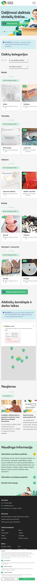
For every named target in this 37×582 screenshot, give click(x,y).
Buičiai (20, 530)
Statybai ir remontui (23, 538)
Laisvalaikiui (21, 535)
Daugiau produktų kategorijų (15, 292)
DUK (19, 546)
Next (12, 31)
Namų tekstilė (4, 533)
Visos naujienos (7, 395)
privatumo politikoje (5, 558)
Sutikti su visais (27, 578)
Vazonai (5, 235)
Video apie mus (12, 23)
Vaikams (3, 535)
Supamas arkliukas (9, 191)
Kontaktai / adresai (6, 546)
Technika (20, 533)
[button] (18, 359)
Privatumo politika (22, 549)
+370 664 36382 (7, 503)
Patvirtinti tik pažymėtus (9, 579)
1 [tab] (4, 31)
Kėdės (5, 104)
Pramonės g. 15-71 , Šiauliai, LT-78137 (12, 508)
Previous (1, 31)
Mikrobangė (7, 148)
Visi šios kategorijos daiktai (10, 80)
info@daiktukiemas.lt (8, 505)
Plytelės (5, 278)
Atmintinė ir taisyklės (6, 549)
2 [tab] (6, 31)
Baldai (2, 530)
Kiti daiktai (3, 538)
